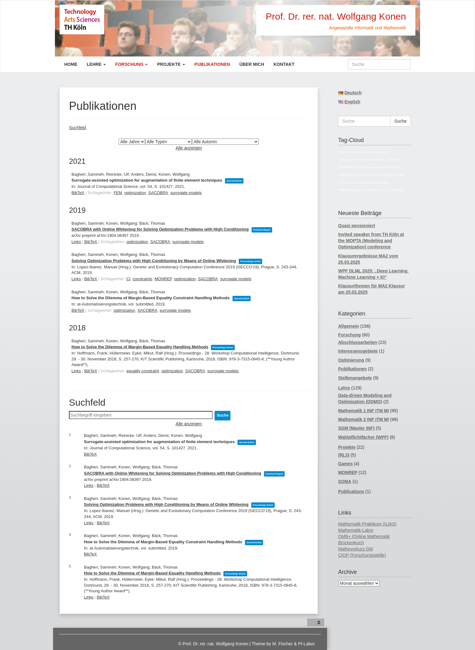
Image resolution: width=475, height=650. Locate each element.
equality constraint (142, 371)
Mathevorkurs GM (355, 548)
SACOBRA (158, 192)
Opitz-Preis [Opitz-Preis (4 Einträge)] (362, 175)
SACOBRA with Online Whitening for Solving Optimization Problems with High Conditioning (160, 229)
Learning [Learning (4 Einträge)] (346, 167)
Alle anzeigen (189, 147)
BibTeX (77, 192)
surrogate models (186, 192)
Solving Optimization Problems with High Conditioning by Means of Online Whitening (153, 260)
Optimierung (351, 360)
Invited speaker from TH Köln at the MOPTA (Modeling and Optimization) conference (371, 240)
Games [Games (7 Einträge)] (378, 159)
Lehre (96, 64)
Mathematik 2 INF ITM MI (363, 419)
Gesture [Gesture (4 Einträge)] (392, 159)
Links (76, 241)
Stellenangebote (355, 377)
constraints (142, 278)
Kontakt (283, 64)
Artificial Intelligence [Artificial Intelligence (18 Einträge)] (370, 152)
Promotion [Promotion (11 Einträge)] (347, 182)
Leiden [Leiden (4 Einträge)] (360, 167)
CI (128, 278)
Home (70, 64)
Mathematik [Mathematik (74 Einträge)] (391, 167)
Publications (351, 491)
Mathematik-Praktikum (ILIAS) (367, 523)
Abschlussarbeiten (357, 342)
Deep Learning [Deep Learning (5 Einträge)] (350, 159)
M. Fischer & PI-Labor (293, 643)
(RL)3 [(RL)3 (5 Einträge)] (342, 152)
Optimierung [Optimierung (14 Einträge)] (383, 175)
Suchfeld (77, 127)
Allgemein (348, 326)
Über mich (251, 64)
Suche (400, 121)
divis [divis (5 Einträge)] (368, 159)
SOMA (344, 481)
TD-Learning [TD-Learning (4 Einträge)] (392, 190)
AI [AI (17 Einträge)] (348, 152)
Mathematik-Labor (356, 530)
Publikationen (212, 64)
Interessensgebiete (358, 351)
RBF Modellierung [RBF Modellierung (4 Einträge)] (373, 182)
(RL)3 (344, 454)
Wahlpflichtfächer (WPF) (363, 437)
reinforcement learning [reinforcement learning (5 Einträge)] (359, 190)
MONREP (163, 278)
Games (345, 463)
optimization (135, 192)
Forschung (131, 64)
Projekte (171, 64)
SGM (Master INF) (356, 428)
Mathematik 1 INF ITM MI (363, 410)
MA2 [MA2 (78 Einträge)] (378, 167)
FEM (118, 192)
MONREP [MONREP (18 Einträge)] (345, 175)
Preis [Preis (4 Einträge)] (400, 175)
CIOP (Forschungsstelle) (362, 555)
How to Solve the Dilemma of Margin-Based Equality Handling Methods (139, 347)
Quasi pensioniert (356, 225)
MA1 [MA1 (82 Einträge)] (370, 167)
